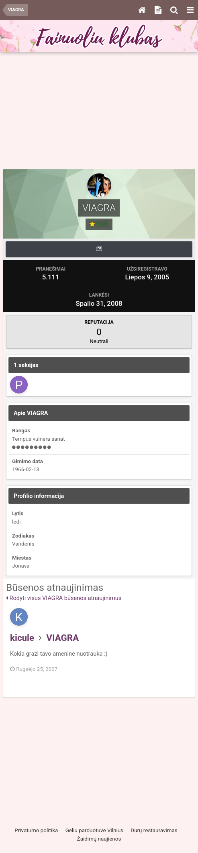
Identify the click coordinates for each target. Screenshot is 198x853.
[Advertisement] (100, 111)
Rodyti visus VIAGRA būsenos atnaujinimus (63, 598)
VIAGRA (62, 637)
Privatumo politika (36, 830)
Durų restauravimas (154, 830)
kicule (22, 637)
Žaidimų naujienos (99, 839)
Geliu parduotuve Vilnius (94, 830)
